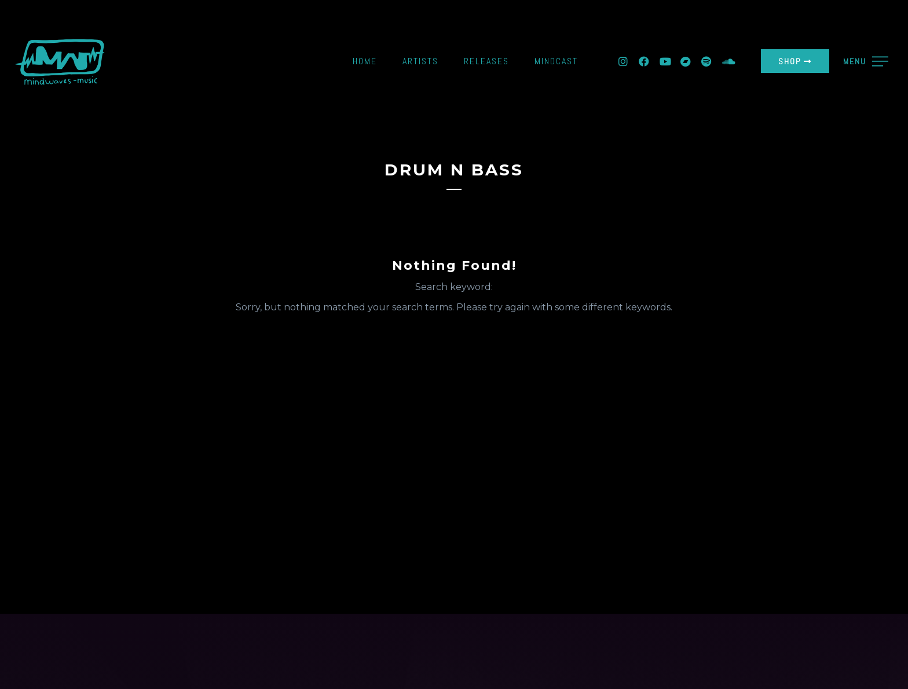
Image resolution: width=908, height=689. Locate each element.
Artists (420, 61)
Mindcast (556, 61)
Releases (486, 61)
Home (365, 61)
